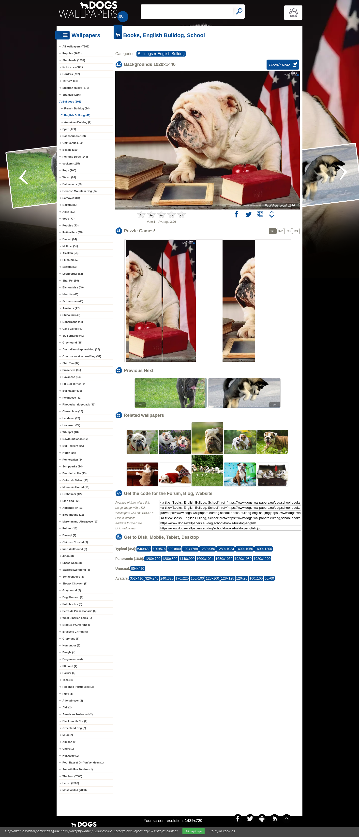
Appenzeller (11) (72, 507)
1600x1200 (263, 549)
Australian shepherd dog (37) (81, 349)
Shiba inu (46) (71, 315)
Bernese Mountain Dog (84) (79, 191)
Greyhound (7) (71, 590)
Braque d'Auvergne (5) (76, 624)
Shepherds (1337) (73, 60)
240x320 (167, 578)
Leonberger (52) (72, 273)
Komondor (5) (71, 645)
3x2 (280, 231)
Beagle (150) (70, 149)
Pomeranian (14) (73, 459)
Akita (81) (68, 211)
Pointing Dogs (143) (75, 156)
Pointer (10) (69, 528)
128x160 (212, 578)
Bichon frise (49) (73, 287)
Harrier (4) (68, 673)
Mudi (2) (67, 734)
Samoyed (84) (71, 197)
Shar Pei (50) (70, 280)
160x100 (197, 578)
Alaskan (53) (70, 253)
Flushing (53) (70, 259)
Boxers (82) (69, 204)
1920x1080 (243, 559)
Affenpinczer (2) (72, 700)
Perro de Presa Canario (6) (79, 611)
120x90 (242, 578)
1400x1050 (244, 549)
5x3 (288, 231)
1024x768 (190, 549)
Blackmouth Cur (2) (74, 721)
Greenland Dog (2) (74, 728)
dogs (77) (68, 218)
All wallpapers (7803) (75, 46)
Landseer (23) (71, 418)
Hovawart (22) (71, 425)
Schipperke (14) (72, 466)
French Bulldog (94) (77, 108)
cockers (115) (71, 163)
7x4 (296, 231)
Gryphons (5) (70, 638)
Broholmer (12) (72, 494)
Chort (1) (68, 748)
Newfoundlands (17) (75, 438)
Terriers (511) (70, 80)
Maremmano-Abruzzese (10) (80, 521)
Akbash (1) (69, 741)
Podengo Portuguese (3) (78, 686)
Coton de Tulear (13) (75, 480)
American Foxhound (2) (77, 714)
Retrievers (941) (72, 67)
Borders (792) (71, 74)
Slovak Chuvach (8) (74, 583)
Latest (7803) (70, 783)
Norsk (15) (69, 452)
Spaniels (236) (71, 94)
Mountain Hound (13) (75, 487)
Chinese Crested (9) (75, 542)
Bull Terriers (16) (73, 445)
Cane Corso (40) (72, 328)
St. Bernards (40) (73, 335)
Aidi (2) (67, 707)
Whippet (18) (70, 432)
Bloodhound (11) (73, 514)
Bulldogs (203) (71, 101)
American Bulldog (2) (77, 122)
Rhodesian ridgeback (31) (78, 404)
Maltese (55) (70, 246)
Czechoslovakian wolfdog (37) (81, 356)
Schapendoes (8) (73, 576)
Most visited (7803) (74, 790)
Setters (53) (69, 266)
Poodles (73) (70, 225)
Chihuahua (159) (73, 142)
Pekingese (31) (71, 397)
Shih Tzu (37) (70, 363)
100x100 (256, 578)
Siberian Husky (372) (75, 87)
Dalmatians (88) (72, 184)
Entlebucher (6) (72, 604)
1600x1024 (204, 559)
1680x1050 (223, 559)
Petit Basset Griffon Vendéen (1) (83, 762)
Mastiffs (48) (70, 294)
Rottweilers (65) (72, 232)
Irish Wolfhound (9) (74, 549)
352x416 (136, 578)
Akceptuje (193, 831)
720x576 (159, 549)
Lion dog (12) (70, 500)
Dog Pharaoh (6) (72, 597)
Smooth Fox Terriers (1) (77, 769)
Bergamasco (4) (72, 659)
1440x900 (187, 559)
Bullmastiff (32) (72, 390)
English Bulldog (171, 54)
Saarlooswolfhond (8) (76, 569)
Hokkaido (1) (70, 755)
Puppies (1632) (72, 53)
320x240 (151, 578)
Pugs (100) (69, 170)
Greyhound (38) (72, 342)
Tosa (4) (67, 679)
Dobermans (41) (72, 321)
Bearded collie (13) (74, 473)
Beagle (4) (68, 652)
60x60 (269, 578)
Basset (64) (69, 239)
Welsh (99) (69, 177)
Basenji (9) (69, 535)
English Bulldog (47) (77, 115)
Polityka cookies (222, 831)
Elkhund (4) (69, 666)
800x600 (174, 549)
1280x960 (207, 549)
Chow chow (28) (72, 411)
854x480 (137, 568)
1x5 (272, 231)
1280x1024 (225, 549)
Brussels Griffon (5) (75, 631)
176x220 (182, 578)
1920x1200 (262, 559)
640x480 (143, 549)
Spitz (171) (69, 129)
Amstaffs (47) (71, 308)
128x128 (227, 578)
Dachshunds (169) (74, 136)
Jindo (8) (68, 555)
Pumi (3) (67, 693)
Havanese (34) (71, 376)
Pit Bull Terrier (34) (74, 383)
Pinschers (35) (71, 370)
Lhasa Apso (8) (72, 562)
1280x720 (152, 559)
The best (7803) (72, 776)
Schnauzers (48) (72, 301)
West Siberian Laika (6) (77, 617)
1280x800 (170, 559)
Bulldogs (145, 54)
